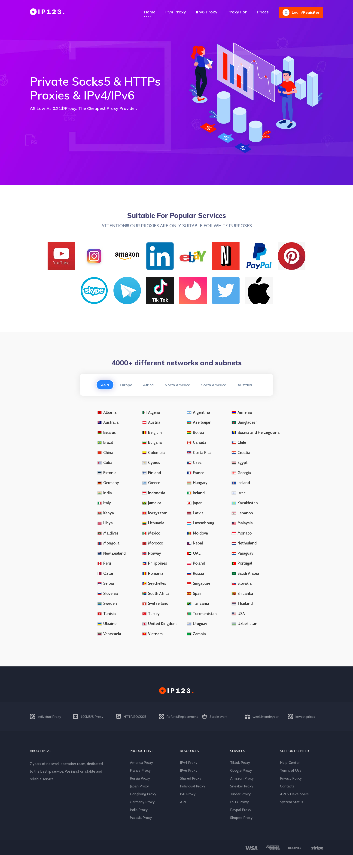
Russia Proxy (140, 778)
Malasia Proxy (141, 817)
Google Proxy (241, 770)
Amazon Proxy (242, 778)
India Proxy (139, 810)
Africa (148, 384)
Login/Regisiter (301, 12)
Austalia (245, 384)
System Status (291, 802)
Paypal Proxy (240, 810)
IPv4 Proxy (175, 12)
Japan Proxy (139, 786)
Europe (126, 384)
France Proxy (140, 770)
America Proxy (141, 762)
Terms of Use (290, 770)
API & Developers (294, 794)
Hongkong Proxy (143, 794)
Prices (263, 12)
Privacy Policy (291, 778)
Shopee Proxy (241, 817)
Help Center (290, 762)
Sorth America (214, 384)
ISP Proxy (187, 794)
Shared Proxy (190, 778)
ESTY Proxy (239, 802)
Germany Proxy (142, 802)
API (183, 802)
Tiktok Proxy (240, 762)
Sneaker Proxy (241, 786)
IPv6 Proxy (206, 12)
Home (149, 12)
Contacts (287, 786)
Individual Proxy (192, 786)
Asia (105, 384)
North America (177, 384)
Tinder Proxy (240, 794)
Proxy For (237, 12)
